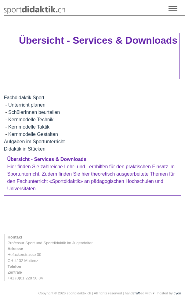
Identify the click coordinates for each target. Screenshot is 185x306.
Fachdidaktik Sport (24, 97)
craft (136, 293)
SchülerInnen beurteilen (34, 112)
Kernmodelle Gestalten (33, 134)
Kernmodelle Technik (30, 119)
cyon (177, 293)
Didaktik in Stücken (24, 148)
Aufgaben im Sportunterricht (34, 141)
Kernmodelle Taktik (28, 126)
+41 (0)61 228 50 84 (25, 278)
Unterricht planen (26, 104)
